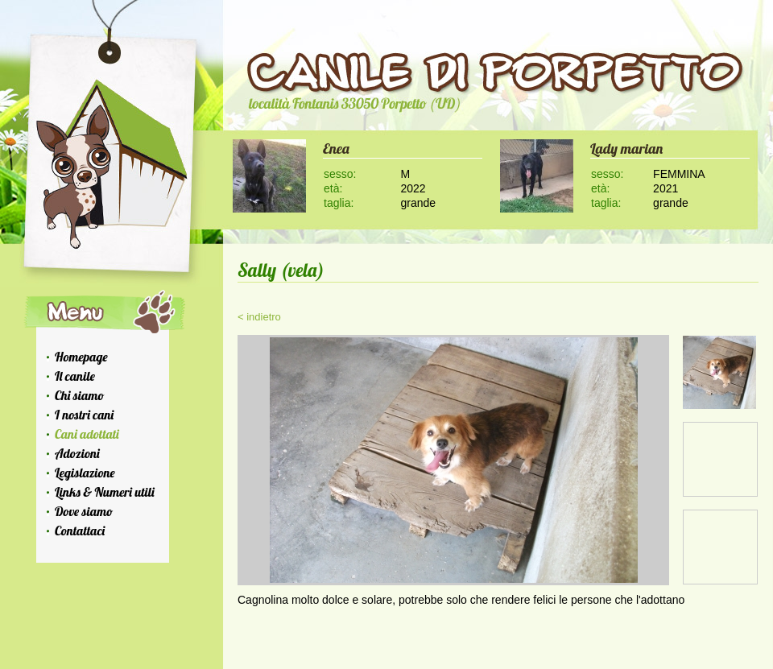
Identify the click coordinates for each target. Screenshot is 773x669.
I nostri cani (84, 415)
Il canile (75, 376)
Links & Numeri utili (105, 492)
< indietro (259, 317)
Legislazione (85, 473)
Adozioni (77, 453)
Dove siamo (84, 511)
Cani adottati (87, 434)
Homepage (81, 357)
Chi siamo (79, 395)
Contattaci (80, 530)
